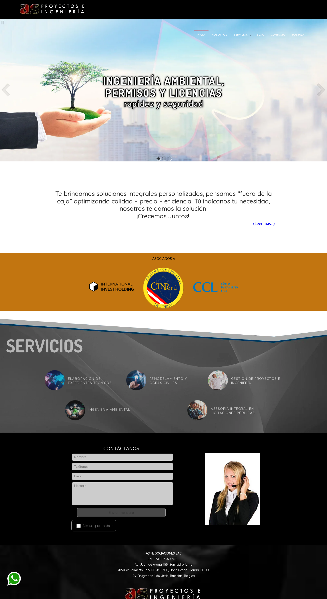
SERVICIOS (245, 34)
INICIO (205, 34)
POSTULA (303, 34)
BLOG (265, 34)
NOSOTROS (224, 34)
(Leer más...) (256, 223)
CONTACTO (282, 34)
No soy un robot (94, 525)
